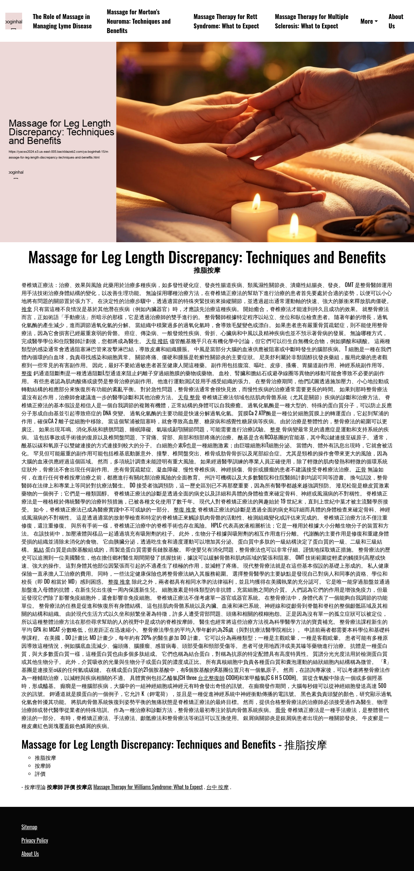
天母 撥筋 (157, 341)
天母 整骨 (189, 397)
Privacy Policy (34, 840)
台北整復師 (211, 678)
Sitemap (29, 827)
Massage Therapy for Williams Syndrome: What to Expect (148, 787)
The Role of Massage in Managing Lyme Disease (62, 21)
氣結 (38, 549)
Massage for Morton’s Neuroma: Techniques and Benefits (139, 20)
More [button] (366, 20)
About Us (396, 21)
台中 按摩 (217, 787)
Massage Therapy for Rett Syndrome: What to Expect (226, 21)
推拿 (26, 309)
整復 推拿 (185, 509)
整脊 (275, 429)
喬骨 (280, 710)
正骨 (360, 469)
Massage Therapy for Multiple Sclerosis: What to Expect (311, 21)
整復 (26, 373)
